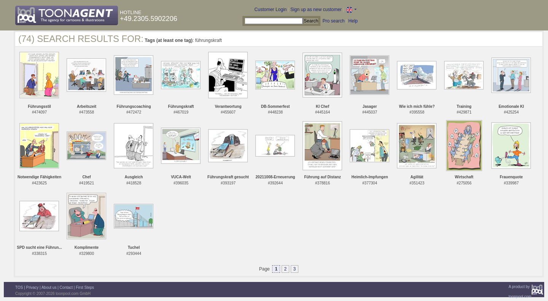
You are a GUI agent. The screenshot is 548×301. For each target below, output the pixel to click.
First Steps (85, 287)
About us (48, 287)
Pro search (333, 21)
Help (353, 21)
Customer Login (271, 9)
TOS (19, 287)
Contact (66, 287)
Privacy (32, 287)
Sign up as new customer (316, 9)
